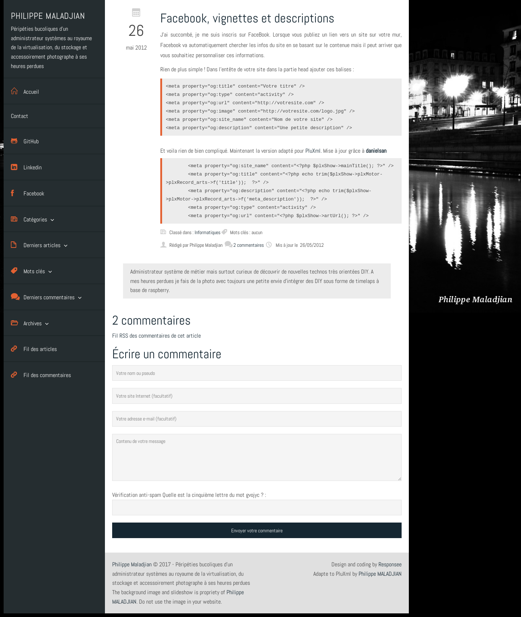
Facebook (27, 193)
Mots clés (28, 270)
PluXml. (313, 151)
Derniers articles (35, 244)
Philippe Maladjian (132, 564)
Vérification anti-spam (136, 495)
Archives (26, 323)
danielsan (376, 151)
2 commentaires (244, 245)
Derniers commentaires (43, 297)
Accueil (25, 91)
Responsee (390, 564)
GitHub (25, 141)
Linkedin (26, 167)
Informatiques (207, 232)
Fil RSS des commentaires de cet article (156, 335)
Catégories (29, 219)
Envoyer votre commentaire (257, 530)
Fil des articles (34, 348)
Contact (19, 116)
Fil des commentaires (41, 374)
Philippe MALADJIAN (380, 574)
